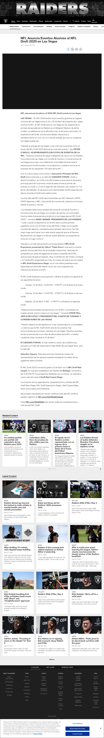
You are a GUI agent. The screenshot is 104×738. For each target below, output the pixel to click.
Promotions (95, 706)
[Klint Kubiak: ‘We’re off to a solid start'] (86, 589)
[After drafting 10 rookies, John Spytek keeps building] (18, 546)
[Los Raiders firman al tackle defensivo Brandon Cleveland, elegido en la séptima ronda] (90, 444)
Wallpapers (96, 693)
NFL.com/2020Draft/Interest (50, 397)
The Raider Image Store (96, 701)
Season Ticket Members (43, 678)
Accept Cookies (77, 734)
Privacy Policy (9, 691)
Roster (27, 676)
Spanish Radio (78, 696)
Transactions (26, 690)
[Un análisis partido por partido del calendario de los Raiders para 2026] (13, 439)
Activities (95, 696)
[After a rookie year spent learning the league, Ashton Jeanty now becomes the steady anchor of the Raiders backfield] (86, 547)
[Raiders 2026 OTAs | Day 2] (52, 589)
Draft (26, 700)
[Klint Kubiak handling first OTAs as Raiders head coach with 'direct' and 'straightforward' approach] (18, 593)
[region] (52, 728)
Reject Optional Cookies (77, 728)
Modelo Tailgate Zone (96, 688)
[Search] (73, 21)
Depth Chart (27, 680)
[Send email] (76, 50)
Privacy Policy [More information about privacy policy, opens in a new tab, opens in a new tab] (37, 734)
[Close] (101, 728)
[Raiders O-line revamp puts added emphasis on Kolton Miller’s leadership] (52, 544)
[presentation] (101, 469)
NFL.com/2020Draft (35, 402)
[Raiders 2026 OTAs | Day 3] (86, 498)
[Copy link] (80, 49)
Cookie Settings (77, 723)
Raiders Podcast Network (78, 678)
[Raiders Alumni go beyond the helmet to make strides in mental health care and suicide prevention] (18, 501)
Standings (27, 693)
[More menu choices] (70, 21)
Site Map (9, 695)
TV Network (78, 693)
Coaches (26, 683)
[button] (49, 469)
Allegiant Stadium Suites (60, 693)
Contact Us (9, 688)
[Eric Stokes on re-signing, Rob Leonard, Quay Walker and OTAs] (52, 636)
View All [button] (52, 659)
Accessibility (9, 685)
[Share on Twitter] (72, 50)
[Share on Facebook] (68, 50)
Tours (60, 708)
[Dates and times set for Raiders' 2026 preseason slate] (52, 499)
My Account (44, 693)
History (27, 696)
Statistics (26, 686)
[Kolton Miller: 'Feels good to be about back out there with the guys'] (86, 635)
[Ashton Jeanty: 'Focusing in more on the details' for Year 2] (18, 636)
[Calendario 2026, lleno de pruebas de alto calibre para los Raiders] (39, 443)
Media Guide (78, 705)
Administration (9, 681)
